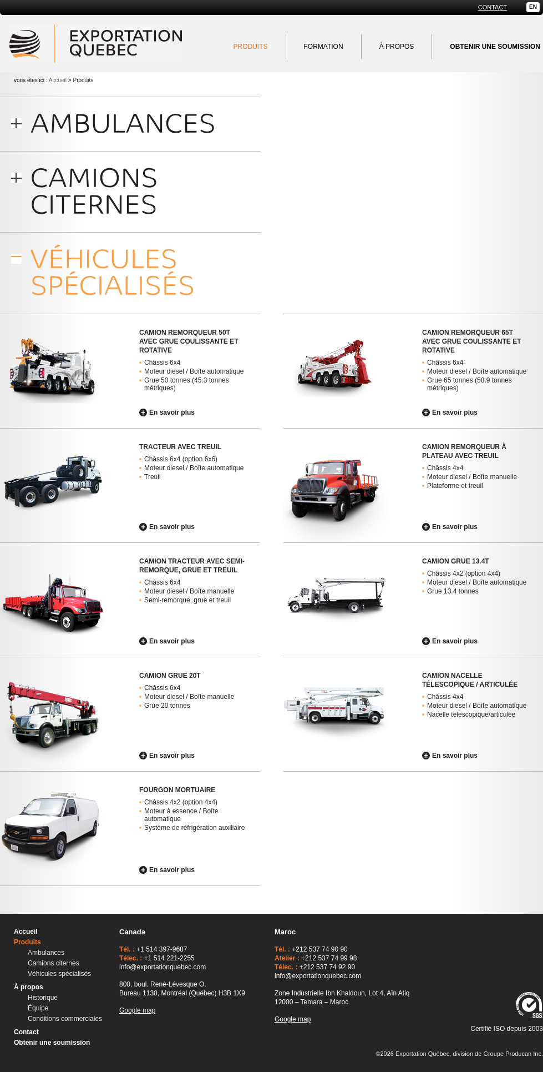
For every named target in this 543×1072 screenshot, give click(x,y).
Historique (43, 997)
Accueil (58, 80)
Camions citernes (53, 963)
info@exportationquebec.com (162, 967)
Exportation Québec (95, 43)
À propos (396, 47)
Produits (251, 47)
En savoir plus (172, 412)
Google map (137, 1010)
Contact (492, 7)
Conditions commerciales (65, 1019)
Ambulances (46, 953)
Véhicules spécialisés (59, 974)
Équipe (38, 1008)
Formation (323, 47)
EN (533, 7)
